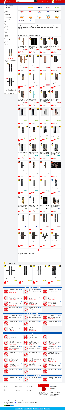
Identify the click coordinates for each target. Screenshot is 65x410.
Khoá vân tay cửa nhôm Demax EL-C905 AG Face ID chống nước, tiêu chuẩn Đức (39, 277)
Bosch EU (48, 8)
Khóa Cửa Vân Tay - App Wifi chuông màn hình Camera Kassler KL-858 (22, 135)
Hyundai (39, 8)
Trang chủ (5, 386)
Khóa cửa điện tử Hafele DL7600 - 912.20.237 (44, 241)
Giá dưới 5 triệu (7, 12)
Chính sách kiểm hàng (30, 390)
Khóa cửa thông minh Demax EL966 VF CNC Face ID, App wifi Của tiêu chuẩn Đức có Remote (54, 277)
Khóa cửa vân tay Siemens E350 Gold (44, 188)
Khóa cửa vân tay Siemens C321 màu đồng (44, 171)
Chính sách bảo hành (30, 387)
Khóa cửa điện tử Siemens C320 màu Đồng (55, 171)
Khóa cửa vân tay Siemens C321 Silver (22, 171)
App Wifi (6, 38)
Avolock (22, 21)
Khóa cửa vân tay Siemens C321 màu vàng (33, 171)
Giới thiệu (5, 387)
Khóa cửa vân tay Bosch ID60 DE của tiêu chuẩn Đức (33, 82)
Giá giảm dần (38, 35)
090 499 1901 (46, 395)
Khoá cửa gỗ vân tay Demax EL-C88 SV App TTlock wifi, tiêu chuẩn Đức (10, 90)
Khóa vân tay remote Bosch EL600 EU (55, 65)
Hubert (30, 8)
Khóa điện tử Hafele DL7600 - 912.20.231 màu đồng (33, 241)
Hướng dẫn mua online (18, 386)
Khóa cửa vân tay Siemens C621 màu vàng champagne (44, 153)
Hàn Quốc (6, 26)
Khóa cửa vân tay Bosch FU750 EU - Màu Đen (55, 100)
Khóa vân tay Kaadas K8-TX (44, 205)
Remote (6, 42)
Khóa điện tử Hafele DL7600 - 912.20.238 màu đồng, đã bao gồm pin (23, 241)
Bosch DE (22, 12)
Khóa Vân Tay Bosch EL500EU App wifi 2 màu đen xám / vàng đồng (56, 82)
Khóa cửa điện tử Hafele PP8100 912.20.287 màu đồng (45, 224)
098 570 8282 (43, 392)
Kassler (57, 8)
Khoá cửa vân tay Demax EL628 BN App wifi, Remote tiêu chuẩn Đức (10, 75)
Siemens (48, 17)
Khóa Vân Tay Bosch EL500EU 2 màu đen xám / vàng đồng (23, 100)
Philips (30, 21)
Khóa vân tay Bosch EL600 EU (56, 46)
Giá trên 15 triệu (7, 19)
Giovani (30, 17)
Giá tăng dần (32, 35)
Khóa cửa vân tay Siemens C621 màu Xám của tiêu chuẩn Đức (55, 153)
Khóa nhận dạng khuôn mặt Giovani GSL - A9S (33, 206)
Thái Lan (6, 30)
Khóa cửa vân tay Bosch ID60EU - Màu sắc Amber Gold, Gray (33, 47)
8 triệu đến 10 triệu (7, 15)
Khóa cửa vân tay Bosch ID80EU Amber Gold (22, 47)
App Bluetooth (7, 39)
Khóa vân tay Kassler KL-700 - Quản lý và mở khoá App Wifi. (33, 135)
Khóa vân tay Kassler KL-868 (22, 152)
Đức (5, 23)
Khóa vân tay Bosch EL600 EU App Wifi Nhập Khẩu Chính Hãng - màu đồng (45, 100)
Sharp (39, 12)
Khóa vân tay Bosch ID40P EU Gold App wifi (22, 65)
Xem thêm (39, 31)
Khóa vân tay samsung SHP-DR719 (33, 224)
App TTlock (6, 44)
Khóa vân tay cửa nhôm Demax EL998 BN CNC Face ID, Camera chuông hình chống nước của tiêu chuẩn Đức (25, 277)
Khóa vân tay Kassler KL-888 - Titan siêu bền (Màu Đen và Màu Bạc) (44, 135)
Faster (57, 17)
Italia (5, 24)
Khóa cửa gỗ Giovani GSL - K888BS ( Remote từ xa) (55, 188)
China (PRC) (6, 27)
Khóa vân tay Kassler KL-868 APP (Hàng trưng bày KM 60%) (22, 118)
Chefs (31, 12)
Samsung (48, 12)
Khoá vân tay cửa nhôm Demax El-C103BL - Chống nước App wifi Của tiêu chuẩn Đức (10, 277)
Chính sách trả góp (29, 389)
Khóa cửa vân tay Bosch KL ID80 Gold (44, 82)
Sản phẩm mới (26, 35)
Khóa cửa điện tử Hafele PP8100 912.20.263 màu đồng (56, 224)
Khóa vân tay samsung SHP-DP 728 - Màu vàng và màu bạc (55, 206)
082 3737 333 (46, 393)
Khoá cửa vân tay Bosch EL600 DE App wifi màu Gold (22, 82)
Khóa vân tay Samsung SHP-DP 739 (22, 224)
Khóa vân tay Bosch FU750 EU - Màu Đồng (45, 65)
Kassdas (57, 12)
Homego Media (53, 388)
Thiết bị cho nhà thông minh (19, 391)
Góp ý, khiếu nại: (41, 395)
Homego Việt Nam (53, 386)
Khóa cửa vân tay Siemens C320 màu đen (22, 188)
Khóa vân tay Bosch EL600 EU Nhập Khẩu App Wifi (45, 47)
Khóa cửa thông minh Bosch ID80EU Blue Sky (32, 100)
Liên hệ (5, 390)
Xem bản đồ (20, 289)
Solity (39, 17)
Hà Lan (5, 32)
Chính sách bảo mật (30, 386)
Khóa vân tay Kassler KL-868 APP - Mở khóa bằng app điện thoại (34, 118)
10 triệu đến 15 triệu (7, 17)
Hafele (22, 17)
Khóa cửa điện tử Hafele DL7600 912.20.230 (55, 241)
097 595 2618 (45, 394)
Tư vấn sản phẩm (17, 390)
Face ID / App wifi (7, 36)
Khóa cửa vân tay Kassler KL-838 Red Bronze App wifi (55, 118)
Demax (22, 8)
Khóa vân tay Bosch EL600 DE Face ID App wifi (10, 61)
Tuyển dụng (5, 389)
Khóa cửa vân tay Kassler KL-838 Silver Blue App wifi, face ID (44, 118)
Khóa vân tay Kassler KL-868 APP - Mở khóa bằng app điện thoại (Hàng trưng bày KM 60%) (56, 135)
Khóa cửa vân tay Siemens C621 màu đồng (33, 153)
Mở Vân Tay (6, 41)
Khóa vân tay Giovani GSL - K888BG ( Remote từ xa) (22, 206)
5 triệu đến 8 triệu (7, 14)
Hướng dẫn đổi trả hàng (18, 387)
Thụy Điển (6, 29)
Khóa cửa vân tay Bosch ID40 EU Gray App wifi (33, 65)
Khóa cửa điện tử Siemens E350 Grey (33, 188)
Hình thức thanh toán (18, 389)
